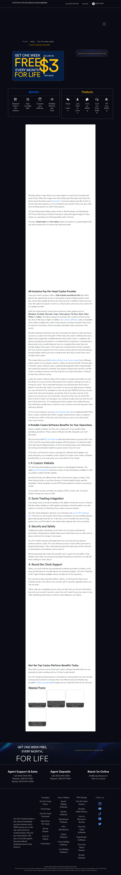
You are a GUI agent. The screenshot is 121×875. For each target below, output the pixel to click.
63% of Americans (51, 439)
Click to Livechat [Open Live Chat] (98, 778)
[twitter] (100, 823)
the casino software (69, 319)
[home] (25, 41)
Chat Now (85, 4)
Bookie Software (63, 813)
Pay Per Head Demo (45, 802)
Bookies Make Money (81, 810)
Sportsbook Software (63, 820)
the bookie (55, 201)
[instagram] (100, 803)
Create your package (44, 682)
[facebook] (100, 818)
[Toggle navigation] (104, 24)
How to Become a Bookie (81, 819)
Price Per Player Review (81, 847)
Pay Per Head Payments (45, 815)
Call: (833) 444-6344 (60, 775)
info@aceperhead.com (98, 775)
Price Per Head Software (81, 829)
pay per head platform (41, 470)
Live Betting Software (63, 850)
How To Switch (45, 837)
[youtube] (100, 808)
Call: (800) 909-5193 (72, 4)
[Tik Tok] (100, 813)
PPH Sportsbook (63, 828)
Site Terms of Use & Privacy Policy (68, 867)
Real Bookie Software (82, 838)
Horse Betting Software (63, 843)
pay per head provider (61, 412)
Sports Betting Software (63, 804)
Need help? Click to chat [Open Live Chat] (85, 53)
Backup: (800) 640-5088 (99, 53)
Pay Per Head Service (81, 802)
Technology (45, 808)
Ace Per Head (48, 867)
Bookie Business (81, 856)
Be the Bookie (45, 830)
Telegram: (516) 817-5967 (22, 778)
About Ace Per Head (45, 822)
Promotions (45, 843)
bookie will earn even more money (64, 360)
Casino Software (63, 835)
